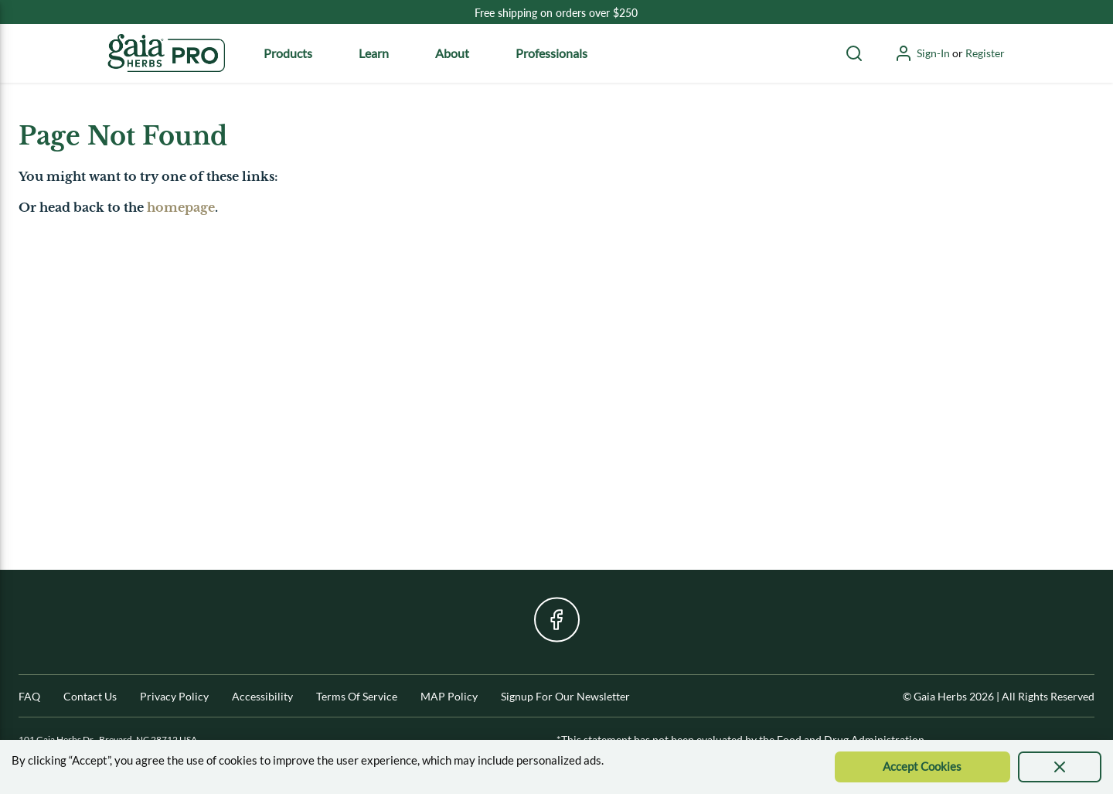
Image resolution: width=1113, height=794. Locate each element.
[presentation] (1059, 766)
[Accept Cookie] (922, 766)
